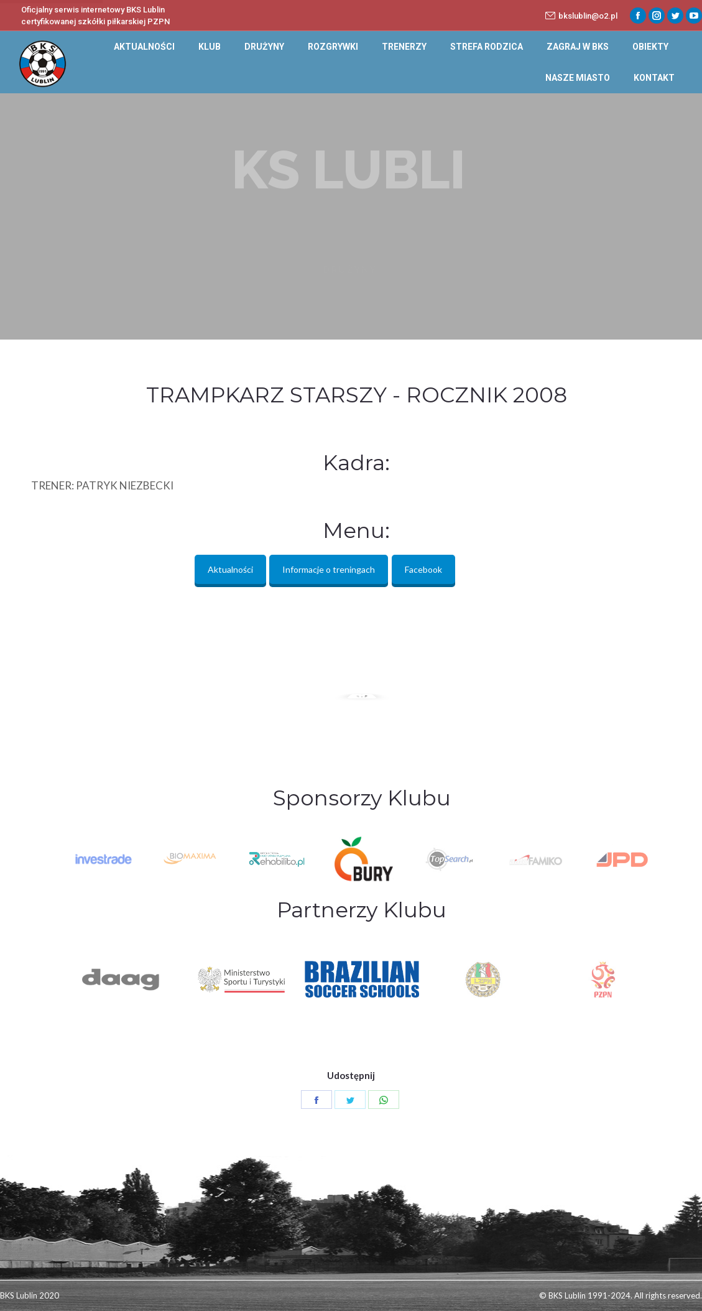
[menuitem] (144, 46)
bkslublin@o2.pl (581, 16)
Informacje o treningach (328, 569)
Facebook (423, 569)
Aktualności (230, 569)
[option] (361, 859)
